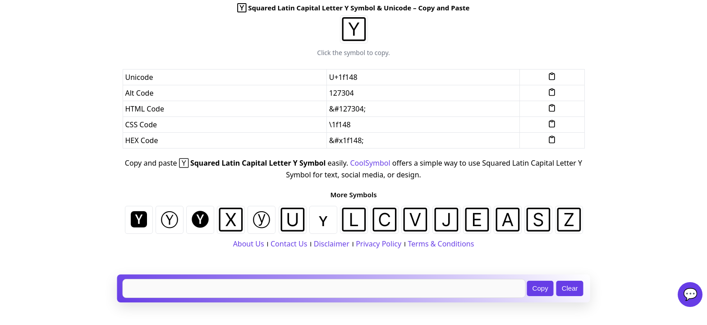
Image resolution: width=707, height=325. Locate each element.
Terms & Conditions (441, 244)
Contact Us (289, 244)
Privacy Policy (378, 244)
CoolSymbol (370, 163)
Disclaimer (331, 244)
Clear (570, 288)
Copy (540, 288)
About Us (248, 244)
